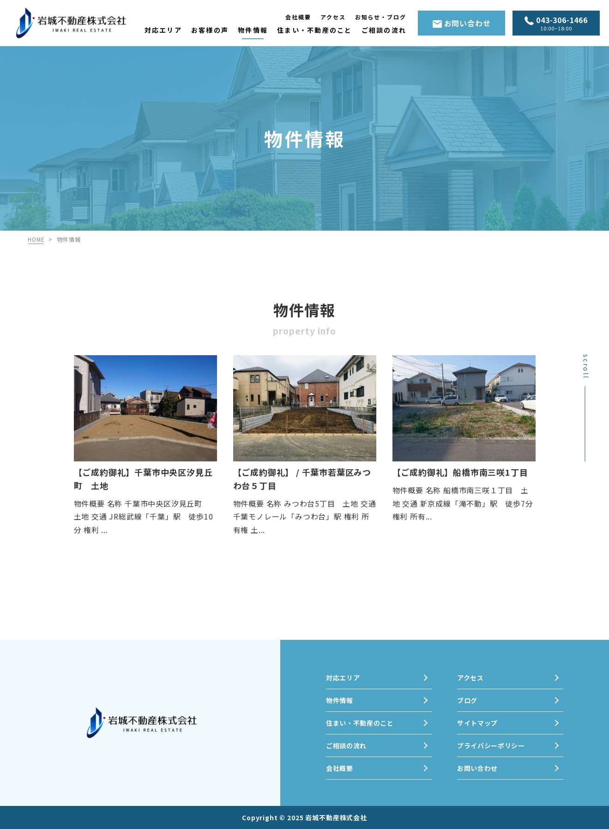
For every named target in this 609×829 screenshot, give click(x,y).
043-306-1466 (556, 23)
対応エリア (163, 30)
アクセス (333, 17)
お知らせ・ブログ (380, 17)
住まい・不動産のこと (314, 30)
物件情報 (253, 30)
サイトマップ (477, 723)
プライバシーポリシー (491, 745)
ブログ (467, 700)
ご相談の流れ (384, 30)
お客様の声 (210, 30)
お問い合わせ (462, 23)
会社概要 (298, 17)
